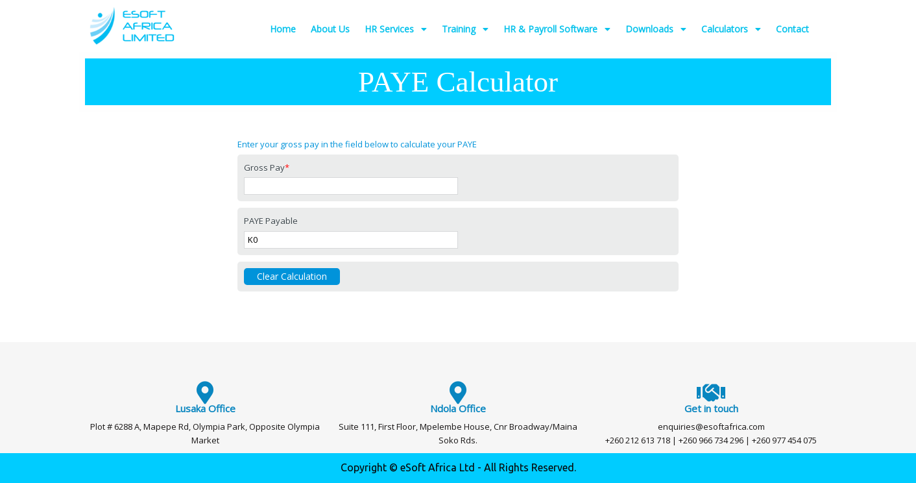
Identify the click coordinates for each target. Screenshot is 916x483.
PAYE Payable (271, 221)
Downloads (655, 29)
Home (283, 29)
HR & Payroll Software (556, 29)
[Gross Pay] (351, 186)
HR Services (396, 29)
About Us (330, 29)
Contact (792, 29)
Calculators (731, 29)
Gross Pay (266, 167)
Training (465, 29)
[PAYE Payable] (351, 240)
